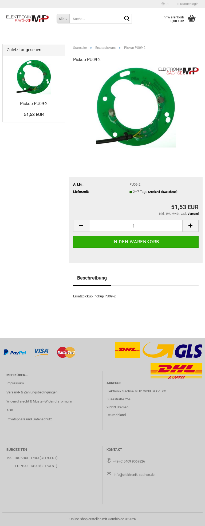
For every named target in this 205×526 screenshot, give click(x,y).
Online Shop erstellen (85, 519)
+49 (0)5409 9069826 (129, 461)
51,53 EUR (34, 114)
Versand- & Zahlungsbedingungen (31, 392)
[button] (165, 4)
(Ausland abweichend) (163, 192)
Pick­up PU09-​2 (34, 103)
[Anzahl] (136, 226)
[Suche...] (63, 18)
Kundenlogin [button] (188, 4)
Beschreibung (92, 278)
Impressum (15, 383)
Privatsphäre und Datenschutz (29, 419)
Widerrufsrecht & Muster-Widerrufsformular (39, 401)
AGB (9, 410)
